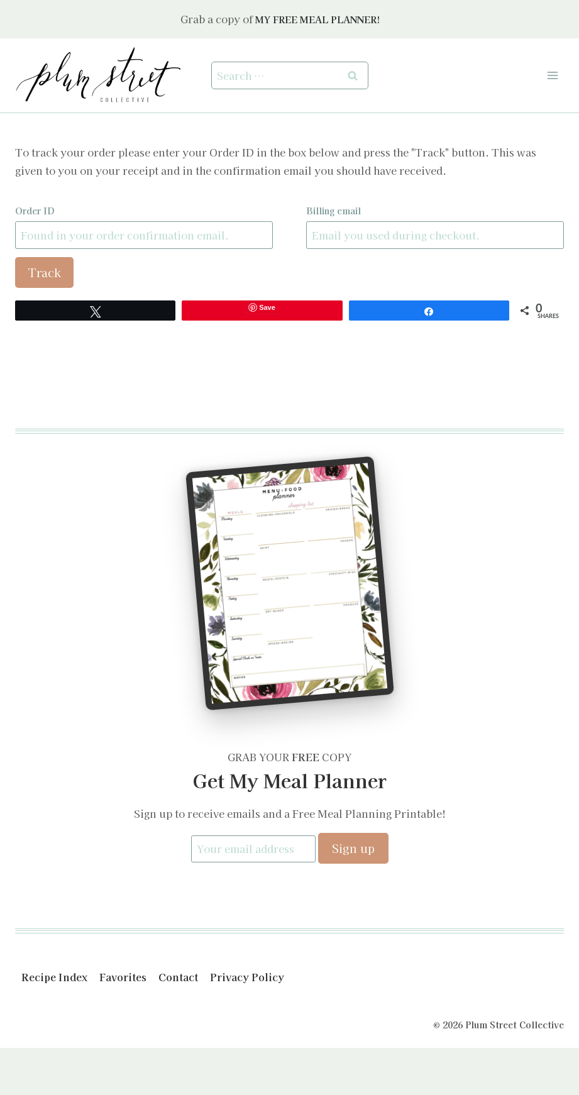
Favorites (122, 977)
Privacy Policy (247, 977)
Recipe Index (54, 977)
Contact (178, 977)
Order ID (35, 210)
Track (44, 272)
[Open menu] (552, 75)
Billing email (333, 210)
